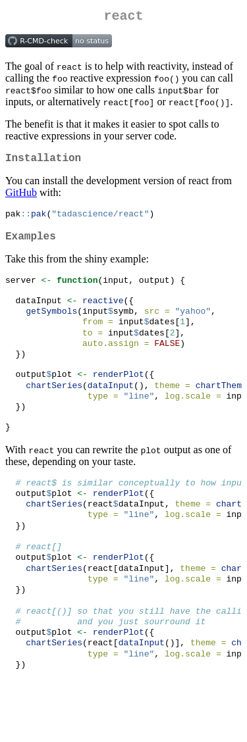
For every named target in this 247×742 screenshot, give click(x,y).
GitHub (21, 197)
